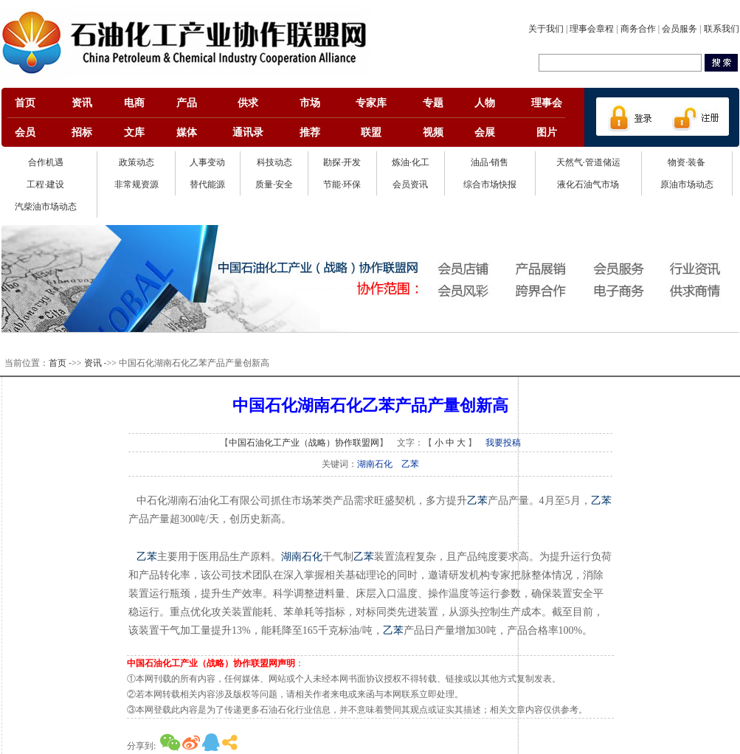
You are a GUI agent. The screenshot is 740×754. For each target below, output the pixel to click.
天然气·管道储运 (588, 162)
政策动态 (136, 162)
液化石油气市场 (588, 184)
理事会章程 (592, 29)
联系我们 (721, 29)
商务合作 (638, 29)
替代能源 (207, 184)
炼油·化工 (410, 162)
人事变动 (207, 162)
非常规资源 (136, 184)
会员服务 (679, 29)
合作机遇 (45, 162)
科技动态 (274, 162)
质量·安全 (274, 184)
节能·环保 (342, 184)
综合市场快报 (489, 184)
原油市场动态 (686, 184)
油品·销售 (489, 162)
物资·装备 (686, 162)
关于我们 (546, 29)
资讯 (93, 363)
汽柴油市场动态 (46, 206)
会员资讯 (410, 184)
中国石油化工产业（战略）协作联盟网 (304, 442)
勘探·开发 (342, 162)
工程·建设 (45, 184)
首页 (57, 363)
